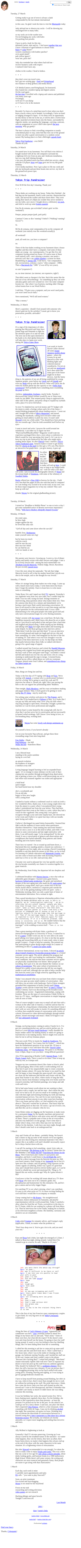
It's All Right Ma (50, 1162)
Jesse (33, 162)
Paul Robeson (20, 744)
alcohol (60, 1423)
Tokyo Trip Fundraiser (24, 141)
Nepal (58, 473)
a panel (23, 941)
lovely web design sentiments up (50, 724)
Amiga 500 (31, 261)
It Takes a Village (55, 992)
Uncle (44, 382)
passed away (33, 568)
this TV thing (26, 694)
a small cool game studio (41, 951)
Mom (25, 385)
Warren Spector (42, 878)
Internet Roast (51, 1061)
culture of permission (23, 971)
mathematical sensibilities (25, 980)
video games (20, 1506)
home (30, 1119)
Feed (38, 81)
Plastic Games (20, 1063)
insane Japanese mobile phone (56, 353)
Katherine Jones (21, 1055)
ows (36, 690)
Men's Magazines (43, 415)
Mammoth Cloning (53, 855)
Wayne (24, 494)
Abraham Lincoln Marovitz (26, 566)
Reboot (43, 700)
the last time (20, 94)
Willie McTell (20, 746)
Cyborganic (54, 1329)
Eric (55, 677)
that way (58, 45)
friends (55, 382)
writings (44, 1537)
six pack (61, 202)
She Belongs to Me (37, 1155)
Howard (18, 421)
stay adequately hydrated (28, 1023)
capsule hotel (56, 137)
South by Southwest (50, 1046)
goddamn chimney (50, 1379)
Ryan (48, 677)
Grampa (28, 1226)
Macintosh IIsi (26, 266)
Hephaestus (30, 534)
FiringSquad (49, 81)
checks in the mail (29, 447)
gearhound (61, 369)
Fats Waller (19, 741)
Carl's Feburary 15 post (39, 1345)
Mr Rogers (37, 1202)
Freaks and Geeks (44, 1465)
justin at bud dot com (44, 1533)
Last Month (61, 1516)
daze (35, 1524)
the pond (18, 391)
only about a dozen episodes (49, 1467)
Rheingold (56, 24)
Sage (40, 162)
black (17, 50)
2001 (40, 1520)
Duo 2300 (35, 481)
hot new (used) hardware (37, 1035)
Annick (28, 679)
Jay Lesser (36, 619)
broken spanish (42, 205)
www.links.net (44, 1529)
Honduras (34, 475)
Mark (30, 628)
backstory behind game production (28, 882)
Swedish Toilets (21, 477)
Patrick (41, 443)
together (52, 45)
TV (47, 595)
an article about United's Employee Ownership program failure (39, 957)
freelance (22, 2)
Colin (17, 1226)
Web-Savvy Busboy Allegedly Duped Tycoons (40, 511)
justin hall (32, 1533)
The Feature (52, 698)
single (27, 2)
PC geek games (56, 884)
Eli (16, 1489)
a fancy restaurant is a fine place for (44, 1429)
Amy (35, 1347)
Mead (33, 690)
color (24, 50)
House (17, 1497)
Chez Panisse (33, 1420)
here (57, 466)
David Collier (55, 1052)
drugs (39, 1286)
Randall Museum (58, 649)
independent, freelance (31, 395)
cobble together (40, 259)
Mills (47, 1329)
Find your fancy (7, 1541)
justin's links (43, 1524)
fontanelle (50, 1166)
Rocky (17, 481)
